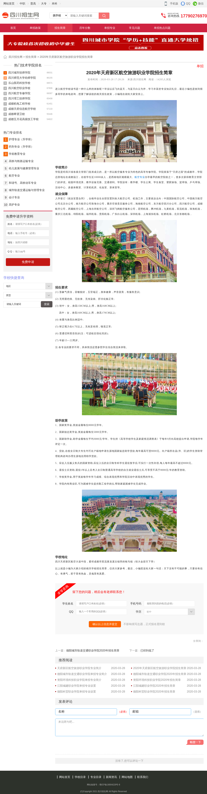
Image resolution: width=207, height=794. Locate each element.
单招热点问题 (162, 27)
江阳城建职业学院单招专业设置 (76, 685)
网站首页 (8, 3)
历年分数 (84, 27)
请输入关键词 (14, 304)
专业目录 (95, 777)
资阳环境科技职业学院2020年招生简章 (157, 679)
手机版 (174, 3)
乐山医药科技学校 (16, 82)
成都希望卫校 (14, 114)
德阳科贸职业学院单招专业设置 (76, 691)
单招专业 (109, 27)
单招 (200, 66)
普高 (33, 3)
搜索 (47, 304)
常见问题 (134, 27)
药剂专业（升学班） (18, 146)
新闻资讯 (111, 777)
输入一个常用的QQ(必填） (93, 611)
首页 (13, 27)
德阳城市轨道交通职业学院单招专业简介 (82, 674)
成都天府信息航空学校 (19, 108)
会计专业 (11, 197)
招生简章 (60, 27)
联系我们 (142, 777)
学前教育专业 (14, 153)
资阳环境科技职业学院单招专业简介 (79, 679)
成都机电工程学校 (16, 103)
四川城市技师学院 (16, 72)
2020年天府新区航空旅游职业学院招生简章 (66, 56)
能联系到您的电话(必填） (160, 603)
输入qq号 (20, 251)
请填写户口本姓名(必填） (29, 224)
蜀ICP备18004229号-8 (109, 784)
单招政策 (35, 27)
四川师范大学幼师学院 (19, 77)
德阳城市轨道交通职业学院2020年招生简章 (92, 650)
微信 (201, 3)
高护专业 (11, 204)
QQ (188, 3)
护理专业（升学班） (18, 139)
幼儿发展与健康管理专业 (21, 168)
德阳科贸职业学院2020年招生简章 (154, 691)
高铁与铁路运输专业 (18, 161)
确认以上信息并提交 (104, 624)
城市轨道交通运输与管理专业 (24, 190)
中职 (22, 3)
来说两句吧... (66, 721)
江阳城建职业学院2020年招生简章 (154, 685)
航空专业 (11, 175)
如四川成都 (21, 242)
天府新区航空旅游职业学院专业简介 (79, 668)
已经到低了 (147, 650)
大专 (44, 3)
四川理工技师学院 (16, 98)
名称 (61, 711)
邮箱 (135, 711)
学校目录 (80, 777)
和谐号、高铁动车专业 (19, 182)
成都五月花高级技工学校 (21, 119)
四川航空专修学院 (16, 93)
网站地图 (127, 777)
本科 (54, 3)
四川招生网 (15, 56)
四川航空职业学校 (16, 88)
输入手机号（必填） (26, 233)
